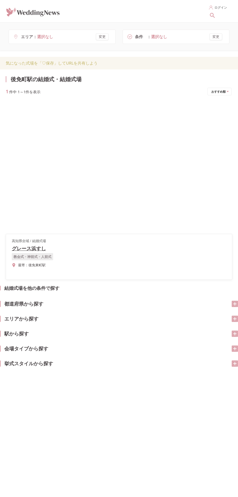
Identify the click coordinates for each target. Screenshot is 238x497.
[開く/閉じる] (229, 82)
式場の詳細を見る (97, 139)
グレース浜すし (39, 122)
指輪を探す (109, 10)
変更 (102, 36)
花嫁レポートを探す (176, 10)
